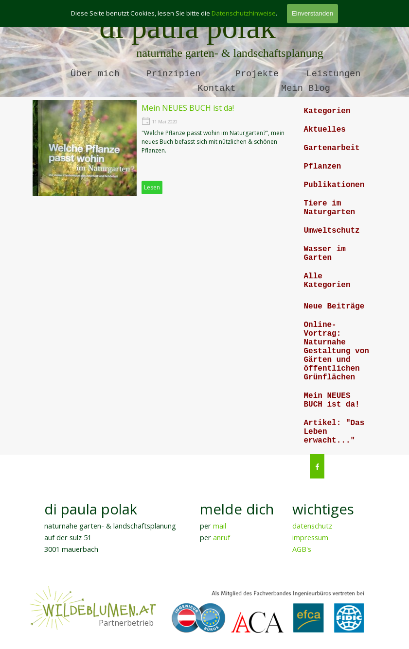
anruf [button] (221, 537)
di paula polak (187, 27)
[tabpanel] (118, 526)
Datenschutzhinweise (244, 13)
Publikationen (334, 185)
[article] (163, 148)
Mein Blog (305, 88)
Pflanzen (322, 166)
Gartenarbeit (332, 148)
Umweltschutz (332, 230)
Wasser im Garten (325, 253)
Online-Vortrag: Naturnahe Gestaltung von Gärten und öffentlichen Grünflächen (336, 351)
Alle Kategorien (327, 281)
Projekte (257, 73)
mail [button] (219, 525)
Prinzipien (173, 73)
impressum (310, 537)
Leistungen (333, 73)
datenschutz (312, 525)
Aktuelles (325, 129)
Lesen (152, 187)
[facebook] (317, 466)
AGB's (301, 549)
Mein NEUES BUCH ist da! (332, 400)
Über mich (95, 73)
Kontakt (216, 88)
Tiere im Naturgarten (330, 208)
